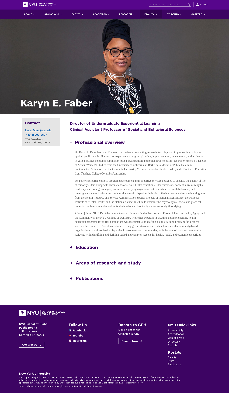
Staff (171, 361)
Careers (196, 14)
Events (76, 14)
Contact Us (29, 344)
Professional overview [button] (100, 142)
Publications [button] (89, 278)
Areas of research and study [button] (108, 263)
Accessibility (176, 330)
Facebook (79, 330)
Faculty (149, 14)
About (28, 14)
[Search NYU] (170, 4)
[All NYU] (202, 5)
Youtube (78, 335)
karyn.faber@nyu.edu (38, 130)
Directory (174, 341)
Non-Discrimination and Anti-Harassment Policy (119, 383)
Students (173, 14)
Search (172, 345)
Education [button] (87, 247)
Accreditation (176, 334)
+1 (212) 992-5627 (36, 134)
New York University (34, 373)
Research (125, 14)
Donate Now (129, 341)
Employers (174, 364)
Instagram (80, 340)
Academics (100, 14)
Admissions (51, 14)
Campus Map (176, 338)
